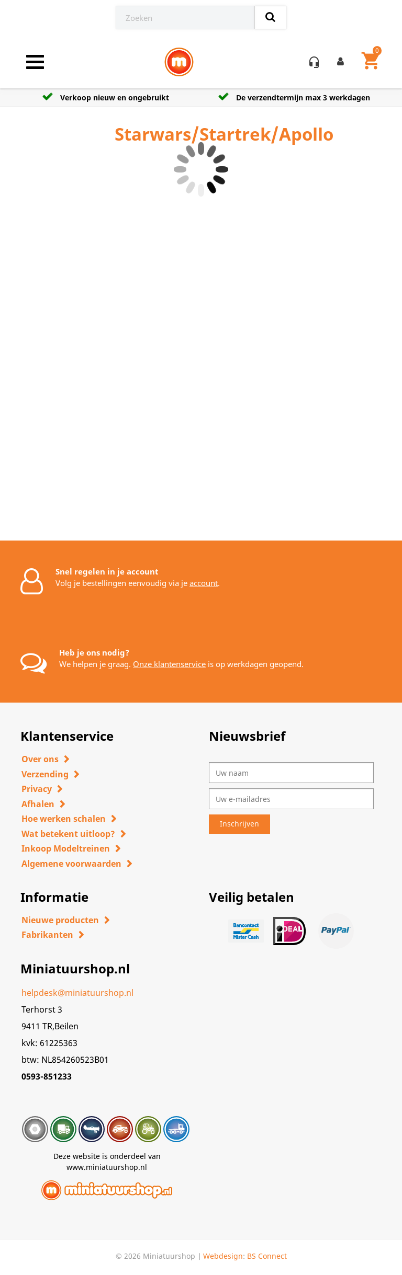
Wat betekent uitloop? (68, 834)
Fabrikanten (47, 934)
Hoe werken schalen (63, 818)
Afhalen (37, 804)
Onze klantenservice (169, 664)
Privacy (36, 789)
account (203, 583)
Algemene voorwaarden (71, 863)
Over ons (40, 759)
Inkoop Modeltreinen (65, 848)
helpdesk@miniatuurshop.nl (77, 992)
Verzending (45, 774)
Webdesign (223, 1256)
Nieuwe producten (60, 920)
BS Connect (267, 1256)
